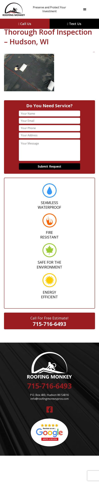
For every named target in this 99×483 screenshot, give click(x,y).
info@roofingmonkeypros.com (49, 399)
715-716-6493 (49, 324)
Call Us (24, 23)
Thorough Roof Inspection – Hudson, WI (48, 31)
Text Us (74, 23)
